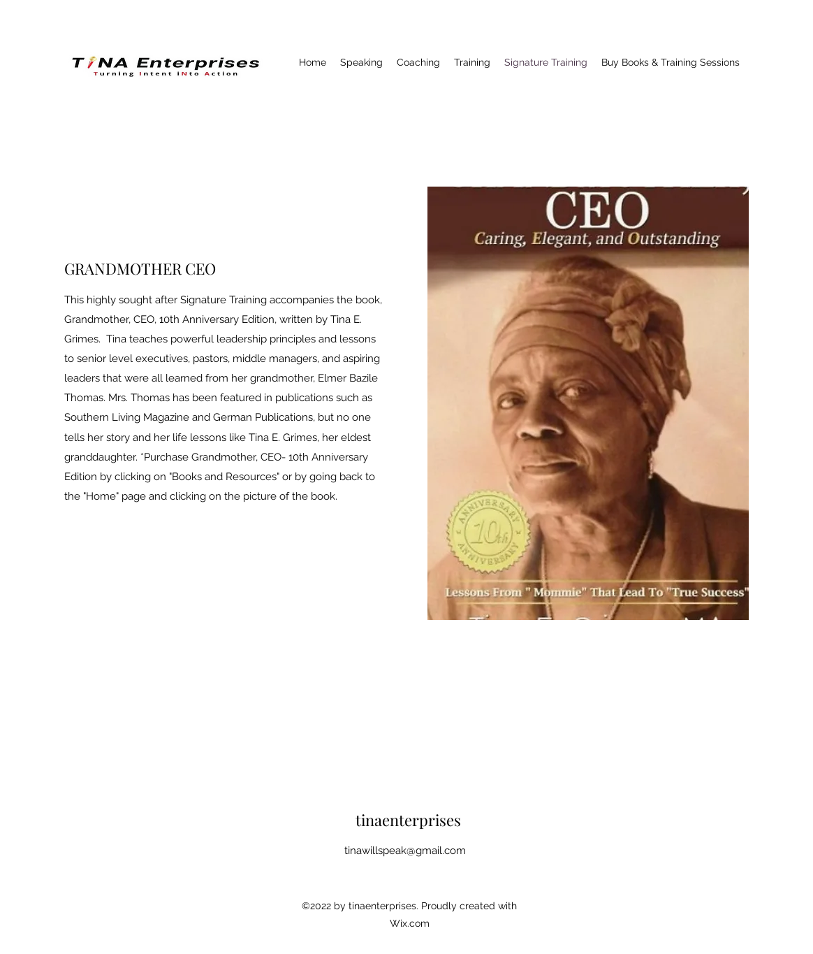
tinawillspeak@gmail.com (405, 850)
